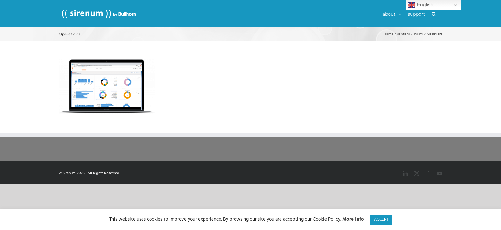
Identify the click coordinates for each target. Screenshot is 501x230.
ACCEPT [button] (381, 219)
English (421, 5)
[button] (440, 13)
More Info (353, 219)
